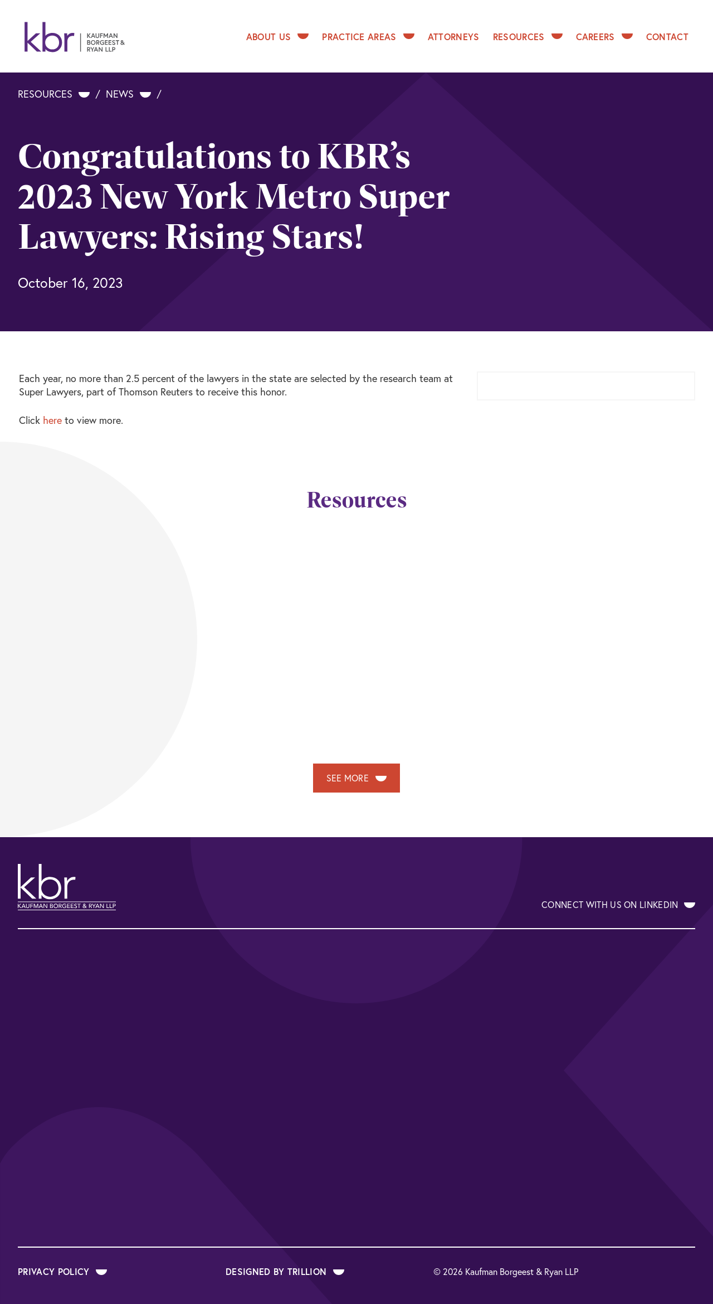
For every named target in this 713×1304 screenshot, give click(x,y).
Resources (528, 36)
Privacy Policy (62, 1271)
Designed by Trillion (285, 1271)
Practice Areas (368, 36)
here (52, 420)
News (128, 93)
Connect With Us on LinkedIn (618, 904)
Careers (604, 36)
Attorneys (454, 36)
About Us (277, 36)
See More (356, 778)
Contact (667, 36)
